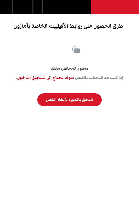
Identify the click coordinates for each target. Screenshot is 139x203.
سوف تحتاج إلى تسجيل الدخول (45, 78)
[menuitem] (22, 12)
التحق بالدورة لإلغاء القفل (69, 100)
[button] (6, 10)
